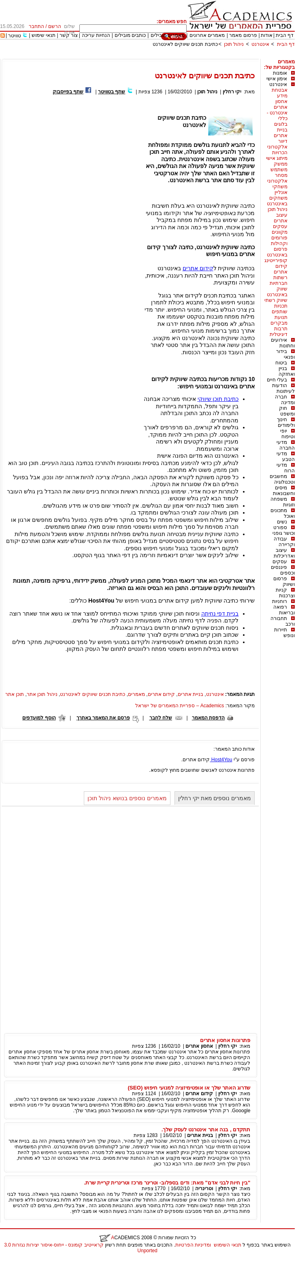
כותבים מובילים (130, 35)
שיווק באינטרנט (277, 291)
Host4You (221, 759)
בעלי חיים (277, 380)
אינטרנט (260, 44)
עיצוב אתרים (280, 218)
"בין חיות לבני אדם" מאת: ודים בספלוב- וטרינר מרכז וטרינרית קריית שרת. (167, 1183)
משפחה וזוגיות (282, 502)
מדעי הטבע (286, 456)
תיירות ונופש (284, 632)
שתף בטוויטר (111, 92)
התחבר (36, 26)
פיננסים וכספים (283, 570)
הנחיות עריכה (96, 35)
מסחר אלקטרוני (277, 178)
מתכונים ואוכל (282, 513)
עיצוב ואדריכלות (284, 553)
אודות (266, 35)
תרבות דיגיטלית (278, 331)
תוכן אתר (14, 694)
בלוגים (280, 124)
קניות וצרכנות (285, 593)
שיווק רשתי (275, 300)
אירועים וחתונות (283, 343)
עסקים (279, 561)
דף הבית (285, 35)
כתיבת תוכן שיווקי (218, 399)
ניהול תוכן (234, 44)
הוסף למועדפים (38, 718)
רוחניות (279, 601)
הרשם (54, 26)
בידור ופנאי (285, 354)
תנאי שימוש (43, 35)
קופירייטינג (275, 260)
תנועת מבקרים (278, 320)
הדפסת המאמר (208, 718)
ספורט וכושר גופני (283, 530)
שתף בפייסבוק (68, 92)
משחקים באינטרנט (277, 201)
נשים (282, 522)
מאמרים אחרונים (207, 35)
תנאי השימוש (227, 1245)
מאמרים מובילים (168, 35)
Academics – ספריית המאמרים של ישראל (179, 705)
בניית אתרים (280, 132)
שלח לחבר (160, 718)
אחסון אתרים (280, 104)
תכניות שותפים (279, 308)
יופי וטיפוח (287, 433)
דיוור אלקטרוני (277, 144)
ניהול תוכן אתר (42, 694)
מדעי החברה (286, 445)
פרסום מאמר (243, 35)
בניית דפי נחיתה (220, 613)
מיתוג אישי (276, 158)
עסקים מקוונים (279, 229)
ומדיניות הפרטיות (193, 1245)
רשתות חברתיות (278, 280)
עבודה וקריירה (284, 541)
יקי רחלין (232, 92)
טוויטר (14, 36)
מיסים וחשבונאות (284, 490)
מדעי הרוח (286, 468)
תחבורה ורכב (282, 621)
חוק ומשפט (287, 411)
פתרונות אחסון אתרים (225, 1040)
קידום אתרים (280, 269)
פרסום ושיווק (284, 581)
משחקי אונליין (279, 189)
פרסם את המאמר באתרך (103, 718)
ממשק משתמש (278, 166)
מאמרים (136, 694)
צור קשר (69, 35)
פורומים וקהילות (279, 240)
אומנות (280, 73)
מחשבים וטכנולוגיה (282, 479)
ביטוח (281, 363)
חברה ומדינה (285, 399)
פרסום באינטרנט (277, 252)
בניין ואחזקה (287, 371)
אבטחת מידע (279, 93)
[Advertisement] (147, 56)
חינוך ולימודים (286, 422)
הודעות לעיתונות (283, 388)
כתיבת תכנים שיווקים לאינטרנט (185, 44)
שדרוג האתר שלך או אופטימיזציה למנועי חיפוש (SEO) (189, 1088)
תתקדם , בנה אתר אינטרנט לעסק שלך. (206, 1129)
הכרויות (279, 152)
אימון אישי (276, 79)
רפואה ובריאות (284, 610)
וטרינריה (204, 1188)
